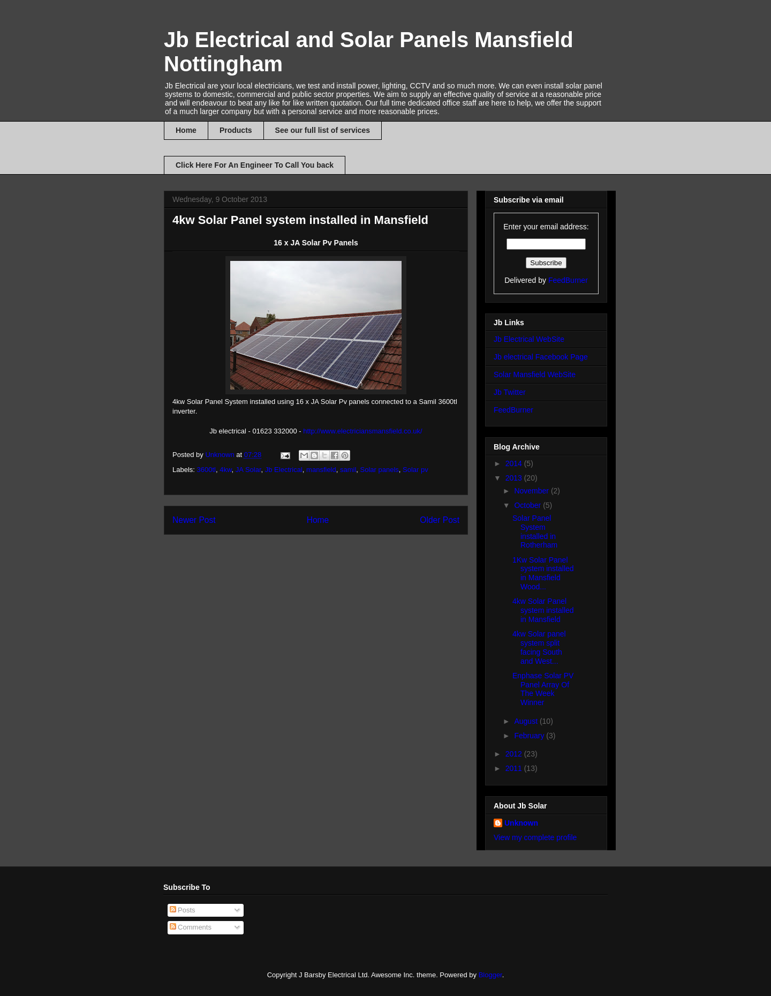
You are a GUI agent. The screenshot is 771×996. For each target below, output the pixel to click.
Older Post (439, 520)
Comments (190, 927)
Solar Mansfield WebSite (535, 374)
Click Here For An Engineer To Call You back (255, 165)
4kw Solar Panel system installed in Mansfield (543, 610)
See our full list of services (322, 130)
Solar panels (379, 470)
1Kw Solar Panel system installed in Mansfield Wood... (543, 573)
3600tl (206, 470)
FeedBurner (568, 280)
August (526, 721)
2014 (514, 463)
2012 (514, 754)
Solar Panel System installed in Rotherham (534, 531)
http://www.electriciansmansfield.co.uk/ (362, 431)
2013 (514, 478)
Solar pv (415, 470)
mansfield (321, 470)
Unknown (521, 823)
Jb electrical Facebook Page (541, 357)
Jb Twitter (510, 392)
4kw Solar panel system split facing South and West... (539, 647)
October (528, 505)
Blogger (490, 975)
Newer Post (194, 520)
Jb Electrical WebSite (529, 339)
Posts (182, 910)
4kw (225, 470)
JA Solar (248, 470)
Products (236, 130)
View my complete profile (535, 837)
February (530, 735)
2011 (514, 768)
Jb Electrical (284, 470)
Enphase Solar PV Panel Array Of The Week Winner (542, 689)
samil (348, 470)
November (532, 490)
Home (186, 130)
